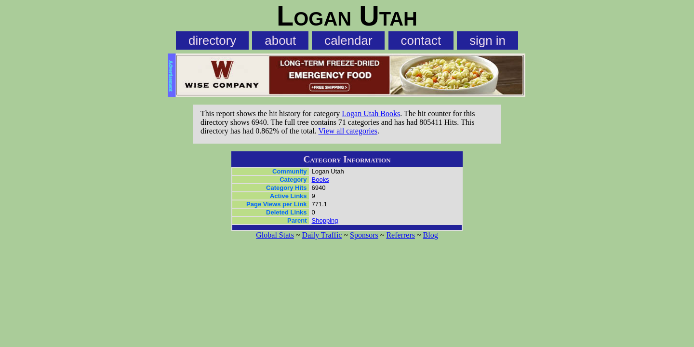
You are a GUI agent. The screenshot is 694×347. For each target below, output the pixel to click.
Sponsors (364, 235)
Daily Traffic (322, 235)
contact (421, 40)
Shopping (325, 220)
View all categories (348, 131)
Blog (430, 235)
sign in (487, 40)
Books (320, 179)
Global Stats (275, 235)
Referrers (400, 235)
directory (212, 40)
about (280, 40)
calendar (348, 40)
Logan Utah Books (371, 113)
